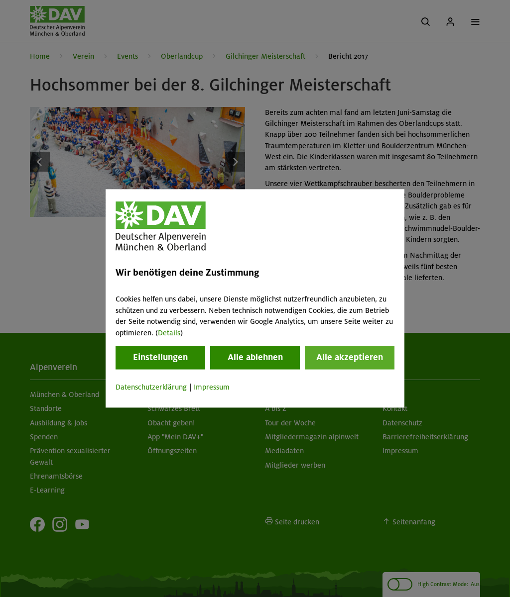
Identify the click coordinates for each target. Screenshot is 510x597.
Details (169, 332)
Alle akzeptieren (349, 357)
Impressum (212, 387)
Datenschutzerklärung (151, 387)
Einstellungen (160, 357)
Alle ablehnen (255, 357)
